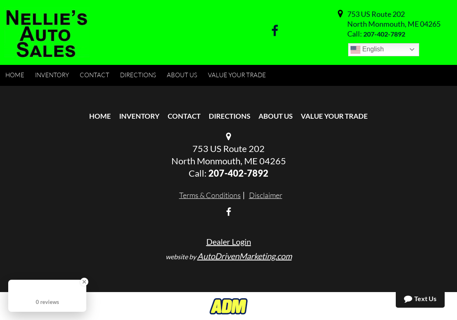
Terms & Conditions (210, 195)
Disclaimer (265, 195)
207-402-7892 (384, 34)
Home (100, 116)
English (367, 50)
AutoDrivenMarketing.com (244, 256)
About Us (276, 116)
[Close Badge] (84, 282)
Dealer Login (228, 241)
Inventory (139, 116)
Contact (184, 116)
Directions (229, 116)
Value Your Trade (334, 116)
